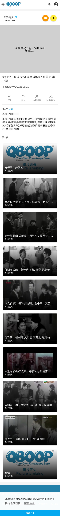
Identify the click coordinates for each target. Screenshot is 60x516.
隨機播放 (51, 98)
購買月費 (45, 18)
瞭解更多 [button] (29, 503)
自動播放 (37, 98)
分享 (9, 98)
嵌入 (23, 98)
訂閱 (53, 18)
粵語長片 (10, 17)
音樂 (10, 109)
